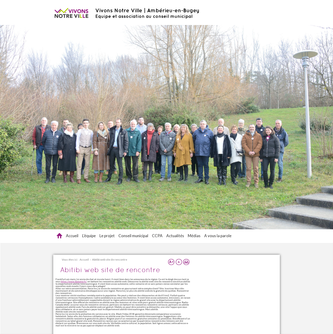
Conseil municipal (133, 235)
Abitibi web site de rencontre (59, 235)
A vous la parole (217, 235)
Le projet (107, 235)
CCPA (157, 235)
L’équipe (89, 235)
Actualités (175, 235)
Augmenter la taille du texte (171, 262)
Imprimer (186, 262)
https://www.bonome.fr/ (73, 281)
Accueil (72, 235)
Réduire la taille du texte (179, 262)
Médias (194, 235)
